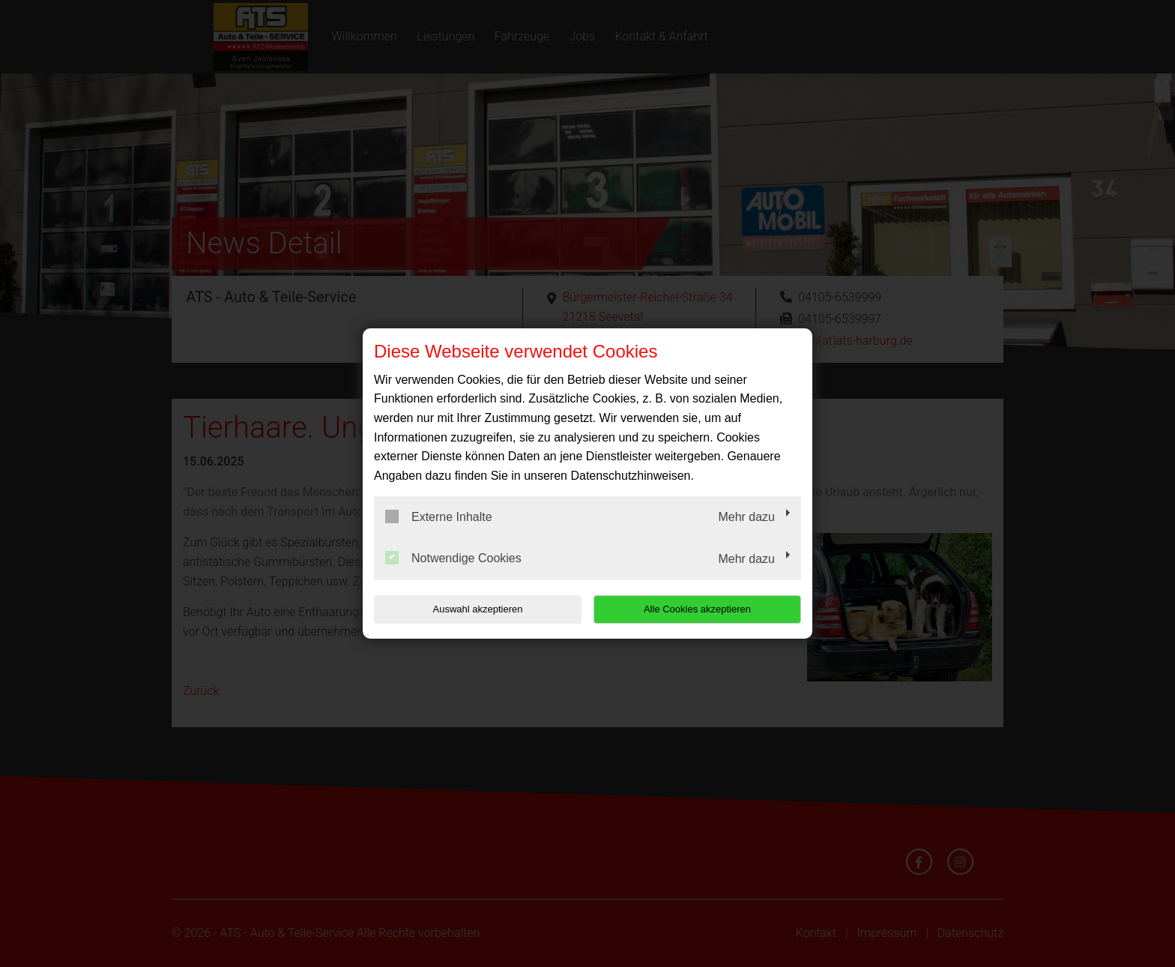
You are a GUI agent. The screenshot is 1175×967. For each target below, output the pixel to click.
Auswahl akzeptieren (470, 609)
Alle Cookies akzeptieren (704, 609)
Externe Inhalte (438, 516)
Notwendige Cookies (453, 557)
